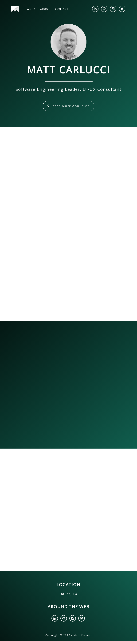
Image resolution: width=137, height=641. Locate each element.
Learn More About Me (68, 106)
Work (31, 8)
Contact (61, 8)
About (45, 8)
